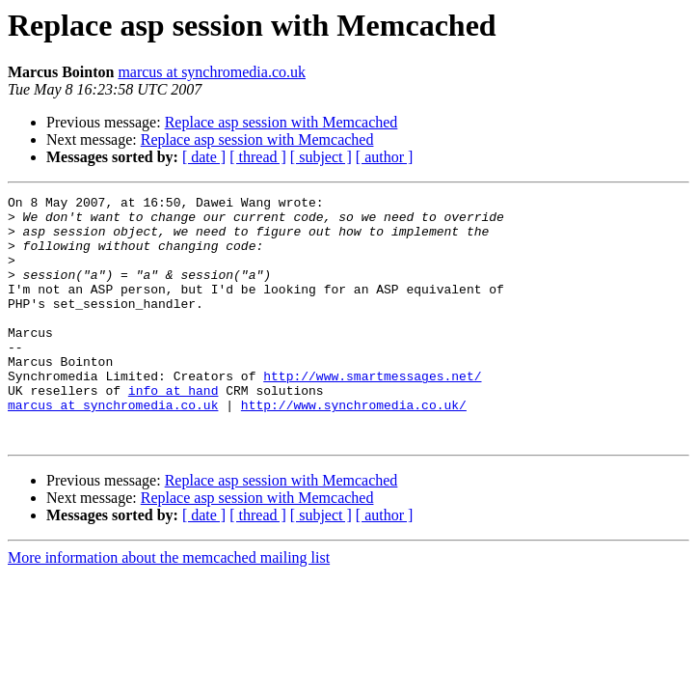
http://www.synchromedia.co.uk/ (354, 448)
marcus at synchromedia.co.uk (212, 72)
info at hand (173, 430)
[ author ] (385, 157)
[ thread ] (257, 157)
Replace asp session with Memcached (281, 122)
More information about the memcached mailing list (169, 606)
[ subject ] (321, 157)
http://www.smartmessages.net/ (372, 413)
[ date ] (204, 157)
